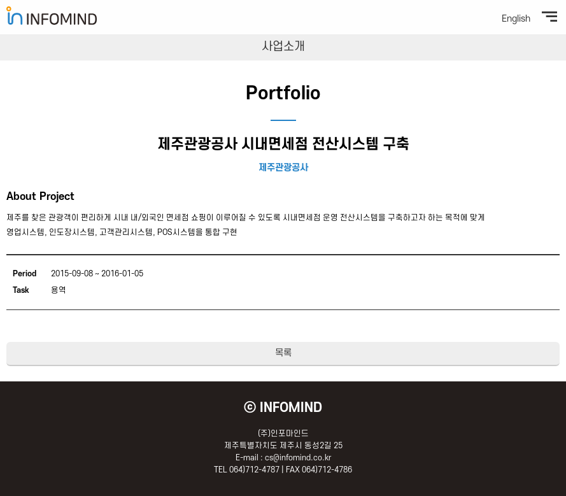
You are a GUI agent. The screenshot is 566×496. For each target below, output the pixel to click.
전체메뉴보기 (549, 16)
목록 (283, 353)
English (516, 19)
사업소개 (283, 46)
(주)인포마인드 (51, 15)
